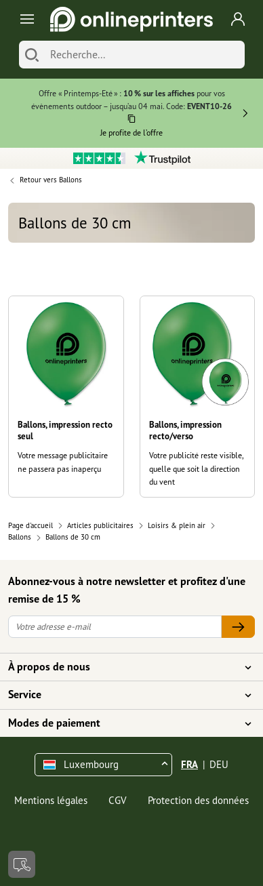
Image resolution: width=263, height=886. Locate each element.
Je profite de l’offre (131, 132)
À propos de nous (123, 667)
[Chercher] (32, 54)
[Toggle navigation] (24, 19)
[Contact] (21, 864)
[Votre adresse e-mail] (115, 627)
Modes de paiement (123, 723)
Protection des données (198, 800)
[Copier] (132, 121)
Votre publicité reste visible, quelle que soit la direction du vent (196, 468)
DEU (218, 764)
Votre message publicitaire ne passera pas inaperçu (63, 461)
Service (123, 694)
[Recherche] (144, 54)
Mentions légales (50, 800)
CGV (117, 800)
